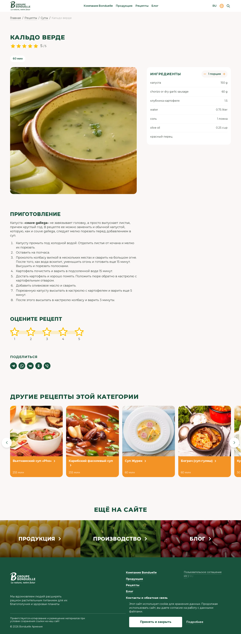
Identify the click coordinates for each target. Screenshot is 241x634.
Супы (44, 18)
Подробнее (194, 622)
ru (191, 576)
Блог (154, 5)
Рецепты (142, 5)
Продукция (124, 5)
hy (185, 576)
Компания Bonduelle (98, 5)
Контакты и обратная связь (147, 597)
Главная (15, 18)
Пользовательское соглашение (203, 572)
